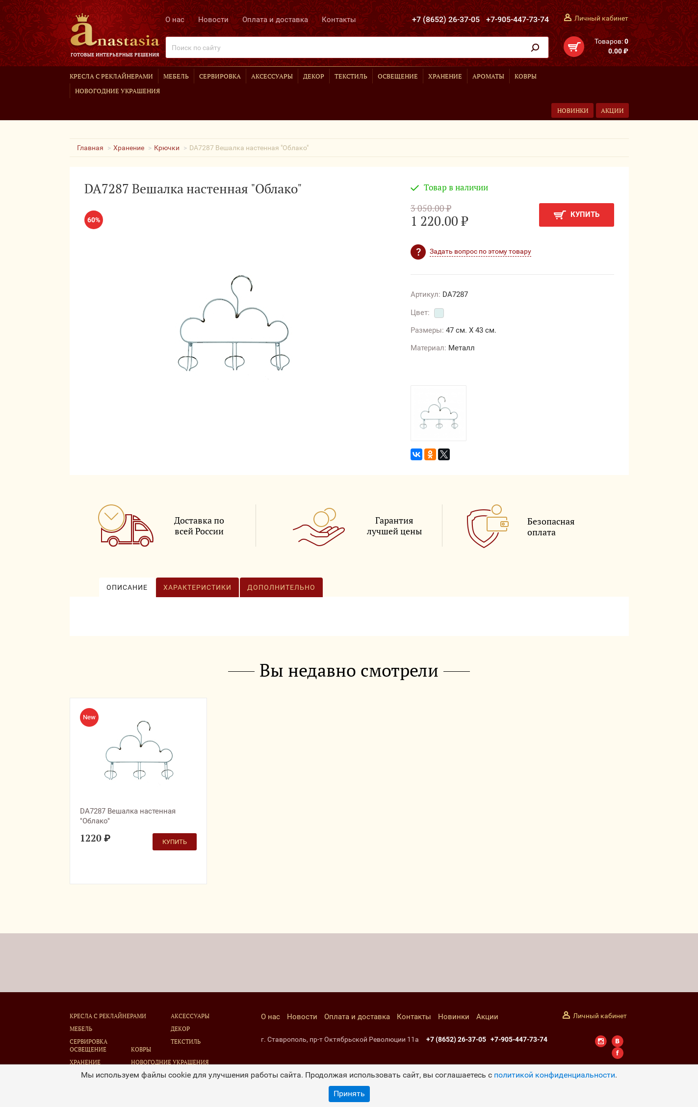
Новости (213, 19)
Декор (313, 76)
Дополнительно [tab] (281, 587)
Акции (612, 110)
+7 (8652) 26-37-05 (446, 19)
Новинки (573, 110)
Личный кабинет (601, 18)
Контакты (339, 19)
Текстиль (351, 76)
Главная (90, 148)
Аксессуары (272, 76)
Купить (576, 214)
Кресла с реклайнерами (111, 76)
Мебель (176, 76)
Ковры (526, 76)
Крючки (167, 148)
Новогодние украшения (117, 90)
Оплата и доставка (275, 19)
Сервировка (220, 76)
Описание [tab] (127, 587)
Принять (349, 1093)
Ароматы (488, 76)
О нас (174, 19)
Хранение (445, 76)
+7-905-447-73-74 (517, 19)
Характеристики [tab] (197, 587)
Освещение (398, 76)
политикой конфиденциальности (554, 1075)
